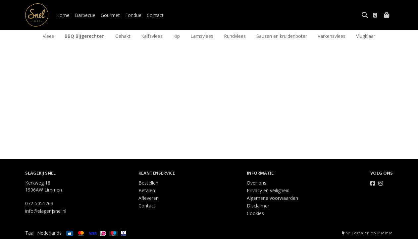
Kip (176, 36)
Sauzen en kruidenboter (281, 36)
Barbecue (85, 15)
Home (63, 15)
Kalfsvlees (152, 36)
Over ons (256, 183)
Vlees (48, 36)
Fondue (133, 15)
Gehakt (123, 36)
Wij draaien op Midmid (367, 233)
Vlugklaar (365, 36)
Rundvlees (235, 36)
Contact (155, 15)
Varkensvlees (331, 36)
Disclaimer (258, 205)
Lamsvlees (201, 36)
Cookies (255, 213)
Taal (29, 233)
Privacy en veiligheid (268, 190)
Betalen (146, 190)
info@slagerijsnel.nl (45, 211)
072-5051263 (39, 203)
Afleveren (148, 198)
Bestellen (148, 183)
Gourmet (110, 15)
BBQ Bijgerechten (85, 36)
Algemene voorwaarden (272, 198)
